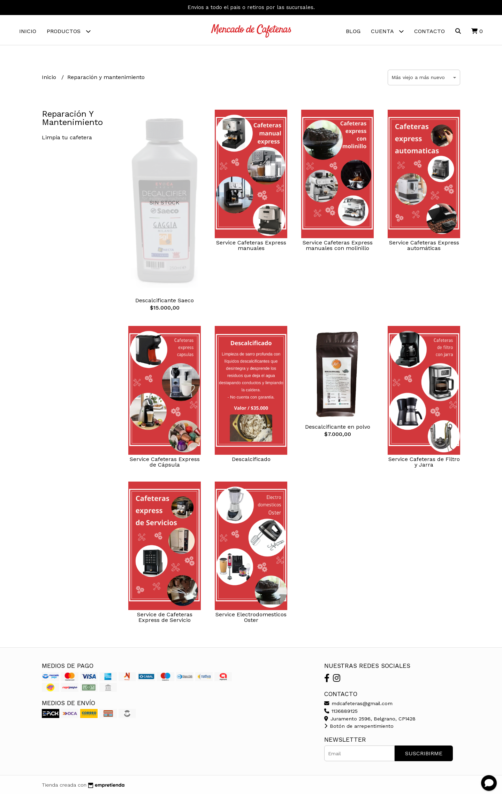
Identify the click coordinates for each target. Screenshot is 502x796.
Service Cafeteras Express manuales (251, 247)
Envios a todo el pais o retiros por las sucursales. (251, 7)
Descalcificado (251, 461)
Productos (69, 31)
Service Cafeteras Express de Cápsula (165, 464)
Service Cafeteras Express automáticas (424, 247)
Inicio (27, 31)
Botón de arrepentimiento (359, 728)
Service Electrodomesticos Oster (251, 619)
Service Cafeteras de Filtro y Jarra (424, 464)
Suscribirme (423, 755)
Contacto (429, 31)
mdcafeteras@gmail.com (358, 705)
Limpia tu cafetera (67, 139)
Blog (353, 31)
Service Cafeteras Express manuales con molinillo (338, 247)
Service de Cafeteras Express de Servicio (164, 619)
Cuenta (387, 31)
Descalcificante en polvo (337, 428)
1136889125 (341, 713)
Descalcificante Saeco (164, 302)
